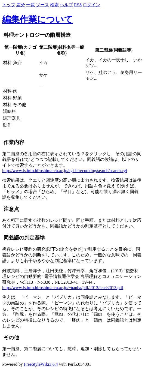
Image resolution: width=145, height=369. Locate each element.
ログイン (91, 4)
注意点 (10, 209)
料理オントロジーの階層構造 (36, 35)
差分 (20, 4)
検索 (54, 4)
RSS (78, 4)
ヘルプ (66, 4)
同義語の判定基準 (23, 238)
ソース (42, 4)
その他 (10, 337)
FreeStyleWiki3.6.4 (41, 364)
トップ (8, 4)
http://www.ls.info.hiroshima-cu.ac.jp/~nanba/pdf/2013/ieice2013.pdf (62, 287)
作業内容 (13, 142)
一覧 (30, 4)
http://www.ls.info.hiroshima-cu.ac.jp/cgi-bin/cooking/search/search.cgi (64, 170)
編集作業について (37, 19)
